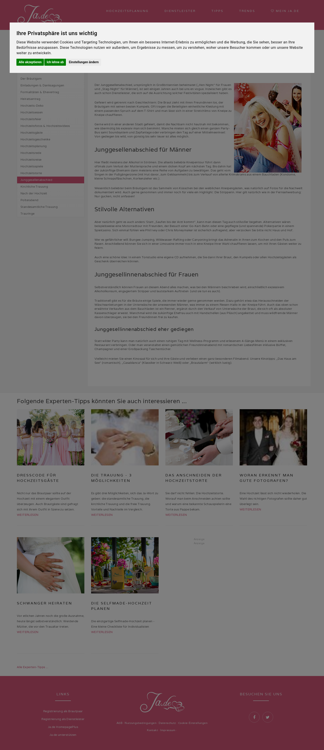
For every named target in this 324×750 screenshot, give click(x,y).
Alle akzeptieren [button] (30, 62)
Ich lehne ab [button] (55, 62)
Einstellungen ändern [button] (84, 62)
